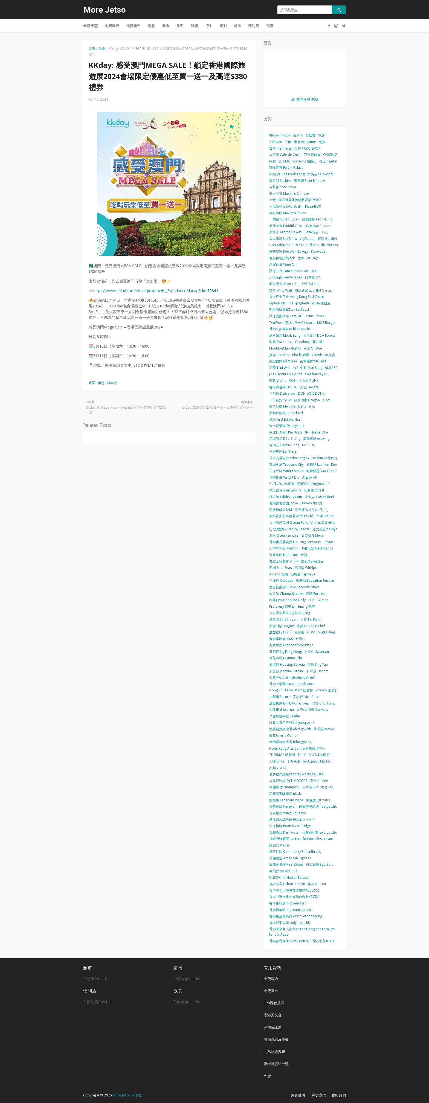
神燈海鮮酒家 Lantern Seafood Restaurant (301, 838)
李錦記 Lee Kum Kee (321, 464)
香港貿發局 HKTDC (283, 387)
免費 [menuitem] (269, 25)
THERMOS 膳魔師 (282, 754)
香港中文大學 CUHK (303, 380)
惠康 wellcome (305, 141)
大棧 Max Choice (317, 225)
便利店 (298, 135)
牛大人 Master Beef (319, 496)
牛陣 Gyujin (324, 516)
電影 (321, 135)
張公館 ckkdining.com (285, 496)
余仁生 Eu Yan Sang (307, 367)
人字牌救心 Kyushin (283, 548)
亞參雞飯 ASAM (280, 509)
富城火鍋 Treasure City (286, 464)
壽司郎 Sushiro (280, 180)
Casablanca (306, 684)
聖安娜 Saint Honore (309, 180)
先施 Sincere (309, 387)
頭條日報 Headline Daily (287, 600)
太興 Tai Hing (308, 258)
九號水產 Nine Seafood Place (291, 645)
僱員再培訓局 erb (282, 258)
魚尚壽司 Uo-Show (283, 238)
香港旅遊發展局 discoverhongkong (295, 916)
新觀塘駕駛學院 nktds (285, 793)
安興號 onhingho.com (313, 483)
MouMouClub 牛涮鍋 (285, 348)
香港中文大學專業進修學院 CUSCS (294, 890)
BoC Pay (308, 445)
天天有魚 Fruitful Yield (285, 225)
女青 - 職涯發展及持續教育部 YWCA (295, 199)
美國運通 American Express (290, 858)
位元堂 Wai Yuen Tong (311, 509)
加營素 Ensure (279, 696)
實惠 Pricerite (279, 355)
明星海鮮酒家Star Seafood (289, 309)
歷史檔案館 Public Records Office (294, 587)
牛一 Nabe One (316, 432)
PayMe (329, 542)
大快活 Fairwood (320, 174)
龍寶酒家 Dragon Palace (312, 400)
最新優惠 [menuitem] (90, 25)
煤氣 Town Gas (312, 561)
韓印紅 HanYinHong (284, 445)
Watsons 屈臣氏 (304, 161)
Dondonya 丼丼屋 (308, 341)
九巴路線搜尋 (274, 1051)
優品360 (331, 367)
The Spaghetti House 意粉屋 (309, 303)
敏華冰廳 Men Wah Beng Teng (292, 406)
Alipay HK (309, 477)
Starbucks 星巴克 (325, 458)
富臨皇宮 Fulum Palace (286, 167)
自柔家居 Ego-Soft (319, 864)
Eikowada (318, 251)
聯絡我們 (339, 1095)
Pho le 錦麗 (300, 355)
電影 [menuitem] (223, 25)
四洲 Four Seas (280, 567)
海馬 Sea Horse (280, 341)
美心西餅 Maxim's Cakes (287, 213)
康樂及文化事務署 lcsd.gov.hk (291, 516)
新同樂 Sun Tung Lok (317, 787)
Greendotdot (279, 245)
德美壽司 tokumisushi (285, 658)
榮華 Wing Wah (280, 290)
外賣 (267, 1075)
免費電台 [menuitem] (133, 25)
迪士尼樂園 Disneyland (286, 425)
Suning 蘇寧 (306, 606)
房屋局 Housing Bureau (287, 664)
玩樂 (101, 48)
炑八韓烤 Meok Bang (284, 335)
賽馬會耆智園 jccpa (283, 503)
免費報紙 (271, 978)
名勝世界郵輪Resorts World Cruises (296, 774)
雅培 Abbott (317, 883)
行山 (325, 232)
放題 (304, 554)
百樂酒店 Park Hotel (284, 832)
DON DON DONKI (311, 393)
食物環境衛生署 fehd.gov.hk (290, 742)
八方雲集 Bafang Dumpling (289, 612)
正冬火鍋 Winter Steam (286, 470)
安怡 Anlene (319, 780)
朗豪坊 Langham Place (286, 800)
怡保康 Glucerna (281, 709)
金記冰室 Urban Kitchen (287, 883)
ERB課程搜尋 (274, 1002)
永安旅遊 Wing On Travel (288, 813)
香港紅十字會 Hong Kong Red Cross (296, 296)
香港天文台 (273, 1014)
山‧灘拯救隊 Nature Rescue (289, 529)
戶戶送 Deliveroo (282, 393)
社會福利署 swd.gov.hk (319, 832)
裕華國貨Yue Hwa (313, 361)
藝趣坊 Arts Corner (283, 735)
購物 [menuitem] (151, 25)
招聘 (272, 161)
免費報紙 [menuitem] (112, 25)
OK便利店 (330, 154)
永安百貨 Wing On (282, 264)
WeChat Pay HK (317, 374)
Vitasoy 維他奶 (327, 690)
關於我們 (319, 1095)
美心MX (284, 161)
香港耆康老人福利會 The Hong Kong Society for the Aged (302, 932)
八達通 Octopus (281, 580)
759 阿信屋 (312, 154)
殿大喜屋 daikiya (324, 529)
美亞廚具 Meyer (313, 535)
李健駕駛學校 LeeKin (284, 716)
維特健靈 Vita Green (321, 470)
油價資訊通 (273, 1027)
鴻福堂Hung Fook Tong (287, 174)
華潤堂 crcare (324, 729)
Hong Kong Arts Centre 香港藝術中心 (297, 748)
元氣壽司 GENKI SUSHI (285, 206)
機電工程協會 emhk (283, 561)
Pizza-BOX (313, 206)
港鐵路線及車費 (276, 1039)
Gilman (322, 600)
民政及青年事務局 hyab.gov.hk (292, 722)
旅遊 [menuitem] (180, 25)
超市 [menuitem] (237, 25)
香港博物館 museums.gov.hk (290, 909)
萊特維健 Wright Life (284, 477)
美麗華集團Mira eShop (286, 864)
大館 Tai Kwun (310, 619)
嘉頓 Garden (327, 238)
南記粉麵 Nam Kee (283, 361)
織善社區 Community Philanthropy (295, 851)
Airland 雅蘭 (278, 574)
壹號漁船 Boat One (283, 554)
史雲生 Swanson (317, 651)
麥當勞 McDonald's (283, 283)
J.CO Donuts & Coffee (285, 374)
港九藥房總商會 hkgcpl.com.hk (292, 819)
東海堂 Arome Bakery (285, 232)
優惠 (101, 382)
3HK (311, 600)
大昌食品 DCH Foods (319, 335)
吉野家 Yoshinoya (282, 187)
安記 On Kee (312, 348)
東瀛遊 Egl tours (318, 800)
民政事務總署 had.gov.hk (318, 806)
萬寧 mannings (280, 148)
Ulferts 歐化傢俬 (322, 522)
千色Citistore (304, 322)
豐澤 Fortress (316, 593)
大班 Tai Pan (310, 283)
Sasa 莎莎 (312, 232)
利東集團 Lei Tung (282, 451)
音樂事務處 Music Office (287, 638)
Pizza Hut (299, 245)
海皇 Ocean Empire (283, 535)
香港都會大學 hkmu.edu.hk (289, 941)
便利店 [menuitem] (253, 25)
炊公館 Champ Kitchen (286, 593)
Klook (286, 135)
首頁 (92, 48)
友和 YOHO (277, 768)
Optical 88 (277, 303)
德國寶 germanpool (284, 787)
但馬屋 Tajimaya (303, 574)
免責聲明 (298, 1095)
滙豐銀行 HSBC (280, 632)
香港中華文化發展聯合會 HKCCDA (294, 896)
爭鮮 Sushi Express (323, 245)
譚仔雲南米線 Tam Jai (285, 316)
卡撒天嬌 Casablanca (317, 548)
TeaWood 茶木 (280, 322)
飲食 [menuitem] (165, 25)
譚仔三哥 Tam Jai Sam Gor (289, 271)
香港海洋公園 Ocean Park (288, 522)
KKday (112, 382)
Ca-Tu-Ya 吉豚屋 (281, 483)
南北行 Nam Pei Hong (285, 432)
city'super (307, 238)
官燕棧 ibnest (314, 490)
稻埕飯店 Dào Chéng (284, 438)
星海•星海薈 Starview (312, 709)
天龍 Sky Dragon (281, 626)
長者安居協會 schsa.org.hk (289, 458)
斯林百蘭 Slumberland (286, 413)
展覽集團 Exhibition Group (289, 703)
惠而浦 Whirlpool (307, 567)
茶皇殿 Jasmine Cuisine (286, 671)
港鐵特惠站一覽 (276, 1063)
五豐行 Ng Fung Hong (285, 651)
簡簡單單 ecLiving (316, 438)
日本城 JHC (313, 277)
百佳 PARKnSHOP (307, 148)
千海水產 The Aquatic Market (309, 761)
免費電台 (271, 990)
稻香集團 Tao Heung (317, 219)
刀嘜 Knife (276, 761)
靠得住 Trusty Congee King (314, 632)
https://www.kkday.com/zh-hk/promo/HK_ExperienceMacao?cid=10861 (155, 290)
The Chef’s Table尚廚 (314, 754)
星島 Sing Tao (318, 664)
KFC (314, 271)
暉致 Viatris (277, 380)
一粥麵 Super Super (284, 219)
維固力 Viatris (279, 845)
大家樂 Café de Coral (285, 154)
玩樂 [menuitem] (194, 25)
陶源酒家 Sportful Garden (314, 290)
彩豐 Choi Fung (323, 703)
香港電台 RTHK (323, 941)
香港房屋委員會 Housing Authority (295, 542)
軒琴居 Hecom (318, 671)
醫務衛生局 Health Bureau (289, 877)
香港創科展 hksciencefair (288, 903)
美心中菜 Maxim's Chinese (289, 193)
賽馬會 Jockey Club (283, 871)
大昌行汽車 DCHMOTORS (288, 780)
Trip (288, 141)
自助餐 (310, 135)
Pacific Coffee (314, 316)
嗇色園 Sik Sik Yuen (283, 619)
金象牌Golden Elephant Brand (292, 677)
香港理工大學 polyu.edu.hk (289, 922)
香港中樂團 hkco (281, 684)
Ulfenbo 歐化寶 (323, 355)
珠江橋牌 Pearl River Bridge (290, 825)
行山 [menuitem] (208, 25)
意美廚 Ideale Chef (311, 626)
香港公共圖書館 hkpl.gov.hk (290, 329)
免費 (322, 141)
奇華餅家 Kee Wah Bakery (288, 251)
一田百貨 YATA (280, 400)
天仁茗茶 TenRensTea (285, 277)
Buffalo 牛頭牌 (312, 503)
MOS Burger (326, 322)
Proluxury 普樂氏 (282, 606)
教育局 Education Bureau (315, 580)
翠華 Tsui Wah (280, 367)
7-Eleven (275, 141)
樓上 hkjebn (328, 161)
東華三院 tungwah (282, 806)
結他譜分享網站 (304, 99)
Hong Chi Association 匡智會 (291, 690)
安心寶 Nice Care (306, 696)
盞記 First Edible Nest (285, 419)
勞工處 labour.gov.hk (285, 490)
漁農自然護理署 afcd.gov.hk (290, 729)
